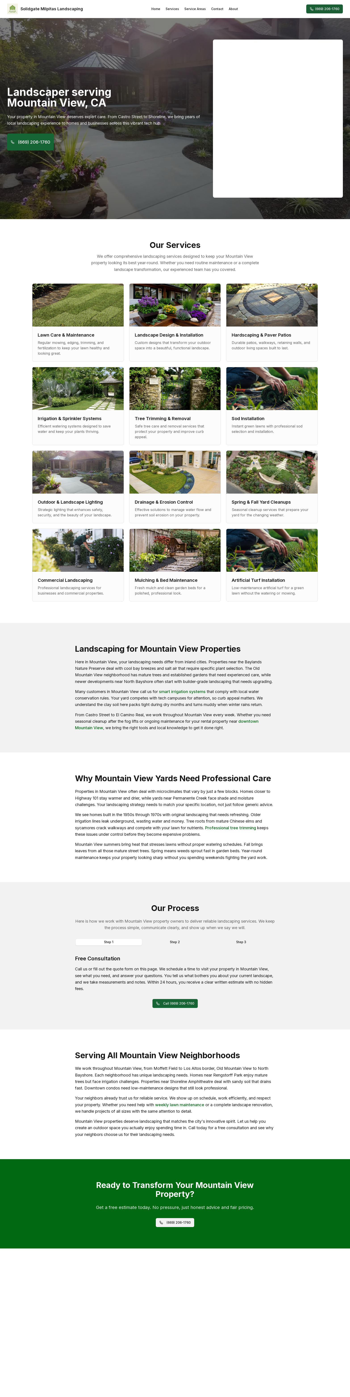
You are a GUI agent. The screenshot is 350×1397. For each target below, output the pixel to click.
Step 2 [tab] (175, 942)
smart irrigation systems (182, 691)
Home (155, 9)
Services (172, 9)
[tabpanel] (175, 973)
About (233, 9)
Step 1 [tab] (108, 942)
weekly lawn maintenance (179, 1104)
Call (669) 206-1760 (175, 1003)
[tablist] (175, 942)
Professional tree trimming (230, 827)
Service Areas (195, 9)
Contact (217, 9)
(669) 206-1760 (324, 9)
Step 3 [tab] (241, 942)
